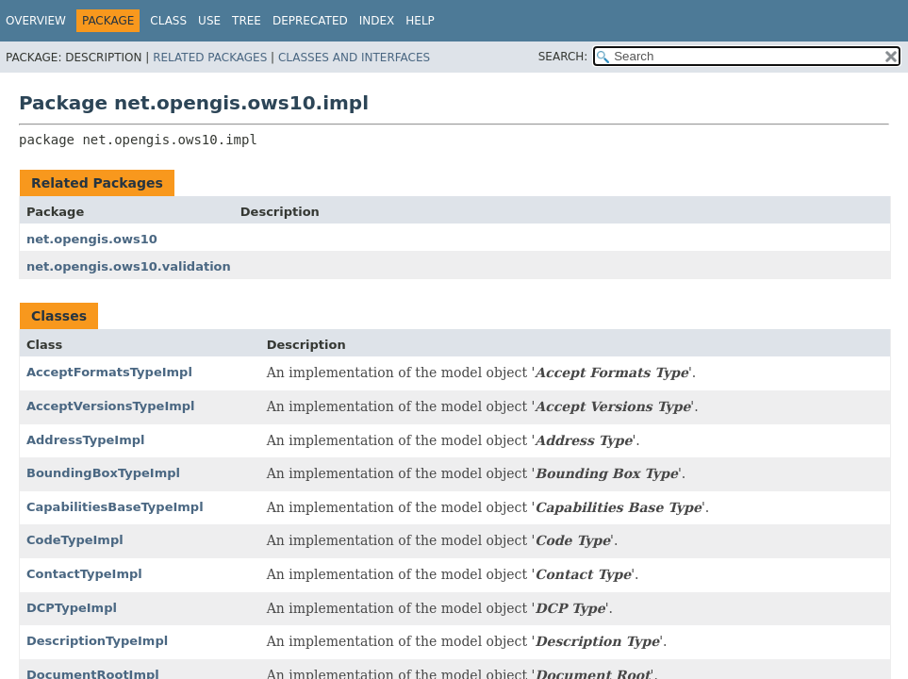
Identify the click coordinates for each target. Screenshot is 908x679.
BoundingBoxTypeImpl (103, 473)
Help (420, 20)
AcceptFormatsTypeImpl (109, 372)
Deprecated (310, 20)
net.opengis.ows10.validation (128, 266)
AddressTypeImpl (85, 440)
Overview (36, 20)
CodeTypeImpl (75, 540)
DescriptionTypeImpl (97, 641)
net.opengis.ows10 (91, 239)
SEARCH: (563, 56)
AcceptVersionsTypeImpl (110, 406)
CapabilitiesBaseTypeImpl (115, 507)
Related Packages (210, 57)
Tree (246, 20)
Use (209, 20)
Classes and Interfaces (354, 57)
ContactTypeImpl (84, 574)
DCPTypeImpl (71, 608)
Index (377, 20)
